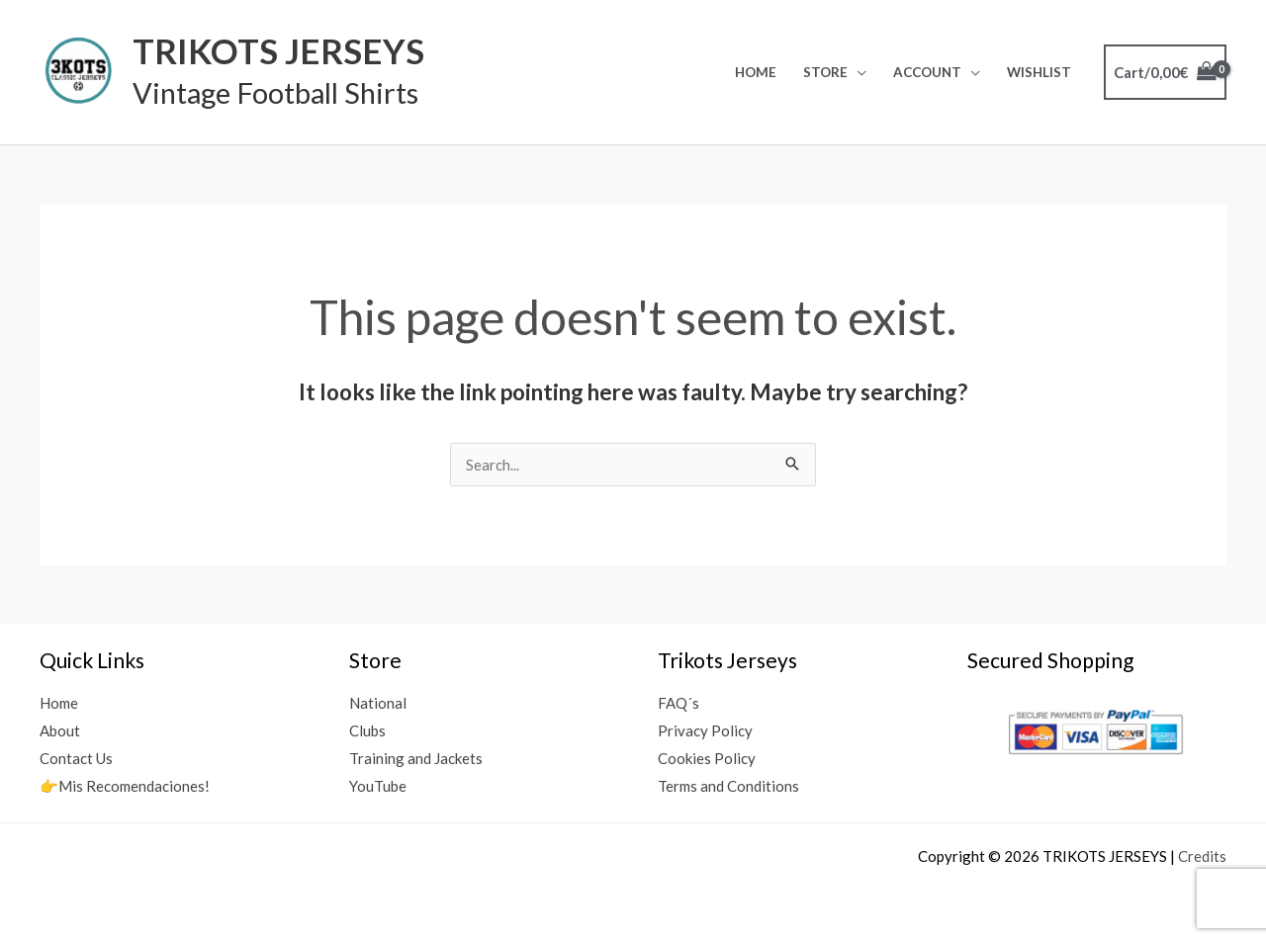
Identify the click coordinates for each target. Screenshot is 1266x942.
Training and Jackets (416, 758)
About (60, 730)
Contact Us (76, 758)
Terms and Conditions (728, 786)
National (378, 703)
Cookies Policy (707, 758)
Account (927, 72)
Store (825, 72)
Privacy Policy (705, 730)
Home (755, 72)
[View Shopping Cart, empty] (1165, 72)
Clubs (367, 730)
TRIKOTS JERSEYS (278, 50)
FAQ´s (678, 703)
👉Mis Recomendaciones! (125, 786)
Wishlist (1039, 72)
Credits (1202, 856)
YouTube (378, 786)
